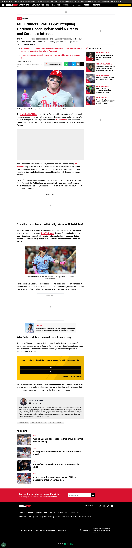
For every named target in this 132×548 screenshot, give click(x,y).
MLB (58, 5)
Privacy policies (39, 530)
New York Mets (47, 233)
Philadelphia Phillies (28, 114)
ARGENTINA (31, 513)
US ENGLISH (75, 513)
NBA (53, 5)
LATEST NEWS (24, 5)
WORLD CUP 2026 (38, 5)
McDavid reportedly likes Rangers (69, 1)
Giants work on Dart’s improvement (112, 1)
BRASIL (39, 513)
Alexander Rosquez (25, 62)
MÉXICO (60, 513)
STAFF (30, 517)
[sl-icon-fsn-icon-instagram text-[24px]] (100, 506)
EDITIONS (22, 513)
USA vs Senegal (17, 1)
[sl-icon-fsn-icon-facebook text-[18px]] (96, 506)
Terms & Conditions (26, 530)
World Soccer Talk (62, 517)
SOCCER (65, 5)
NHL (72, 5)
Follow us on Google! (54, 64)
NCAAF (78, 5)
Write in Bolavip (48, 517)
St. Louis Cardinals (56, 422)
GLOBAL (53, 513)
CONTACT (38, 517)
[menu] (3, 5)
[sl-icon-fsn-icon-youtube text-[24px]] (112, 506)
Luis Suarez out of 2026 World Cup (47, 1)
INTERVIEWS (96, 5)
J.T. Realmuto (61, 120)
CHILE (46, 513)
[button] (70, 64)
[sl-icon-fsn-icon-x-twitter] (104, 506)
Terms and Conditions (50, 497)
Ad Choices (62, 530)
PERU (67, 513)
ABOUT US (22, 517)
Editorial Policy (51, 530)
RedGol (73, 517)
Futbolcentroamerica (85, 517)
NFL (47, 5)
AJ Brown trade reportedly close (90, 1)
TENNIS (86, 5)
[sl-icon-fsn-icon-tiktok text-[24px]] (108, 506)
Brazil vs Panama (30, 1)
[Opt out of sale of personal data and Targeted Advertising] (3, 544)
